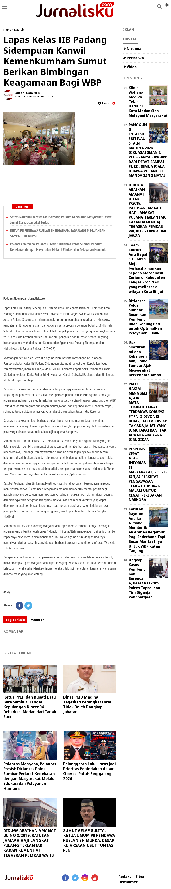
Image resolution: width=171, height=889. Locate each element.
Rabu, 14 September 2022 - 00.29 (33, 96)
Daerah (19, 30)
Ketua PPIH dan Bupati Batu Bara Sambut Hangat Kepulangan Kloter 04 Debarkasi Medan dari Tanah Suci (29, 707)
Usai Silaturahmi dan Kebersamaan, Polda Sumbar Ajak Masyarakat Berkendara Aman (145, 358)
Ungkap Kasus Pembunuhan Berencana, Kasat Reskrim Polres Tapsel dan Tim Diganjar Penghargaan (144, 578)
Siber (140, 876)
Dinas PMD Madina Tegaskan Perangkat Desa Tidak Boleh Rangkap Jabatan (87, 704)
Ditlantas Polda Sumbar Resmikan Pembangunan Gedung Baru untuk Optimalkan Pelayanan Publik (145, 317)
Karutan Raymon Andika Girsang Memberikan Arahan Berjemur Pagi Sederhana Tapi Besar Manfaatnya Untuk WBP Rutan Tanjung (147, 530)
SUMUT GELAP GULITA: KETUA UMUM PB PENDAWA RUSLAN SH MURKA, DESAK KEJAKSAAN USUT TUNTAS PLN (89, 840)
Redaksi (125, 876)
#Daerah (37, 620)
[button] (166, 3)
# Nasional (132, 48)
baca (103, 103)
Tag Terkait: (15, 620)
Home (7, 30)
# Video (130, 66)
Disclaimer (128, 882)
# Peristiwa (133, 57)
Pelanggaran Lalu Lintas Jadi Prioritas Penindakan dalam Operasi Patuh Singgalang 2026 (89, 771)
